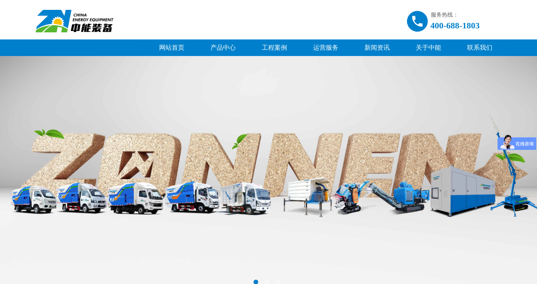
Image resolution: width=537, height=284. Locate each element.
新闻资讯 (377, 47)
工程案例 (274, 47)
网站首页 (171, 47)
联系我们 (479, 47)
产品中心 (223, 47)
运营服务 (325, 47)
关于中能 (428, 47)
